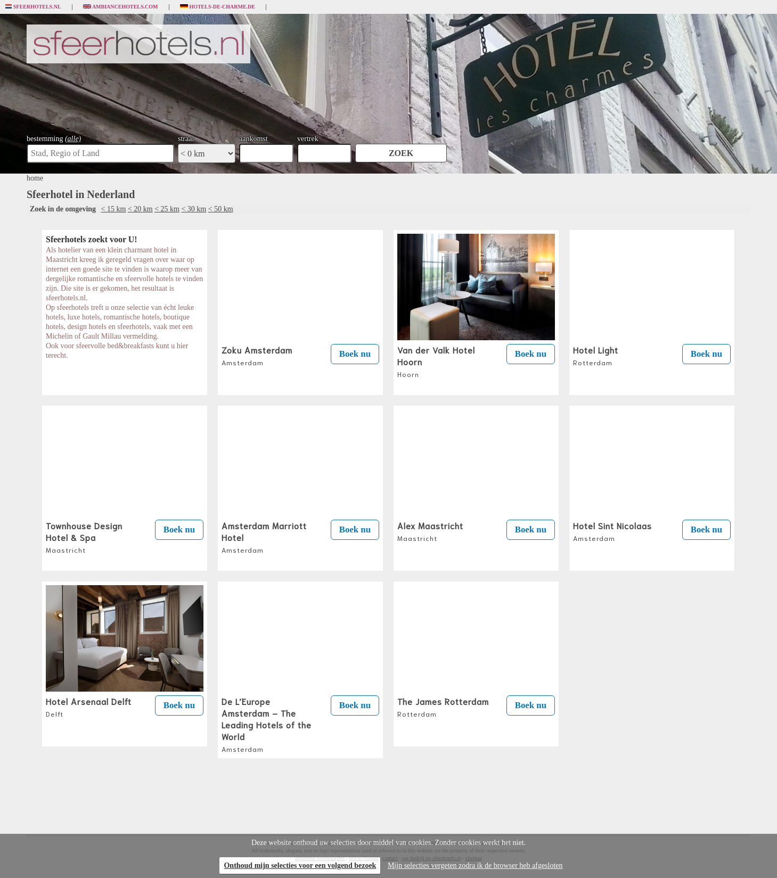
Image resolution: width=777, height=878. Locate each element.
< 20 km (140, 209)
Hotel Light (595, 355)
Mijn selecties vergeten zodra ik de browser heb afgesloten (475, 865)
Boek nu (355, 354)
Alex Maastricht (430, 531)
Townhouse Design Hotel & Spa (84, 537)
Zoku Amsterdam (257, 355)
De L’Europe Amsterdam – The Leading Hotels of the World (267, 724)
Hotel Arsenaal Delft (89, 706)
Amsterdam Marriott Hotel (264, 537)
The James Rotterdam (443, 706)
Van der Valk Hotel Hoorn (436, 361)
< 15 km (113, 209)
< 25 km (166, 209)
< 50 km (220, 209)
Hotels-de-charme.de (218, 7)
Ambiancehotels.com (120, 7)
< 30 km (193, 209)
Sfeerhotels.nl (33, 7)
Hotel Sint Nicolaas (612, 531)
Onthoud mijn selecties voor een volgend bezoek (300, 865)
